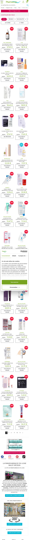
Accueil (2, 7)
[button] (23, 2)
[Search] (13, 5)
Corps (15, 7)
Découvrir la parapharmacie (14, 495)
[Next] (22, 433)
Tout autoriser (14, 282)
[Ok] (28, 5)
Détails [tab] (14, 255)
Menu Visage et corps (14, 11)
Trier (21, 23)
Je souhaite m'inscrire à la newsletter (14, 452)
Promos (11, 19)
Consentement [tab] (6, 255)
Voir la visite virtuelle (14, 524)
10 (17, 432)
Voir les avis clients (14, 532)
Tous (4, 19)
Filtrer (7, 23)
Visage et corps (9, 7)
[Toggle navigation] (2, 2)
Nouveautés (20, 19)
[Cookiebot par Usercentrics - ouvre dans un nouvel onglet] (20, 251)
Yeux (19, 7)
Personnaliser (14, 287)
